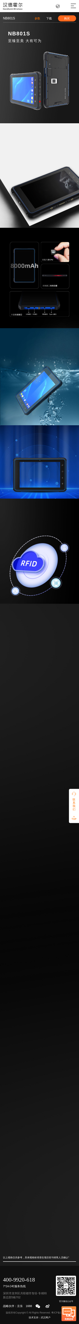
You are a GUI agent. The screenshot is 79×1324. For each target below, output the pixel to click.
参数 (37, 18)
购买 (67, 18)
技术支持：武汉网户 (39, 1317)
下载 (49, 18)
